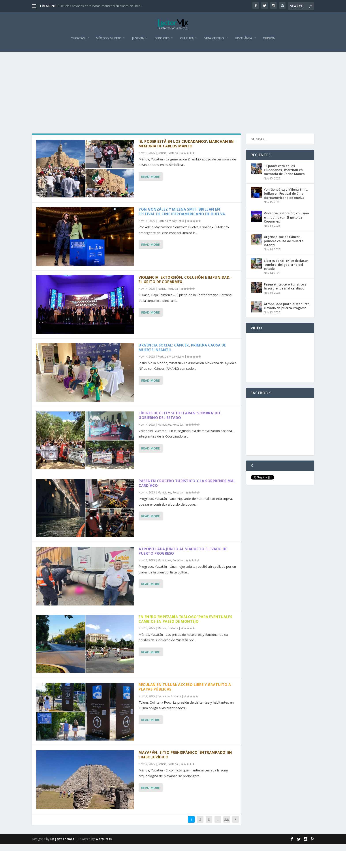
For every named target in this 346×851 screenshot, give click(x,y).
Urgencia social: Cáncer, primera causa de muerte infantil (182, 354)
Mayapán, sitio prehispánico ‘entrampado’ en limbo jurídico (185, 762)
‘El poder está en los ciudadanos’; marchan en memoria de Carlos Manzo (186, 151)
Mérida (162, 635)
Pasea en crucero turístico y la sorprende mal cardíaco (187, 490)
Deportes (161, 45)
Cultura (187, 45)
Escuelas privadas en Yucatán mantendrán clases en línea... (101, 6)
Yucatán (78, 45)
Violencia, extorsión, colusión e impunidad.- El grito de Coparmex (185, 286)
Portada (173, 160)
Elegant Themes (62, 846)
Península (164, 703)
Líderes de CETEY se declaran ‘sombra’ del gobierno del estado (180, 422)
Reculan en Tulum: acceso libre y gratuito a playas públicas (185, 694)
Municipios (164, 432)
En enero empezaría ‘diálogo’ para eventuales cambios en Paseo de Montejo (185, 626)
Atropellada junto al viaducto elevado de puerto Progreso (183, 558)
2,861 (226, 829)
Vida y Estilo (214, 45)
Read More (150, 183)
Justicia (138, 45)
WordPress (104, 846)
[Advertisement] (173, 92)
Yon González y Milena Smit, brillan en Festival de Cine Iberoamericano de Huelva (182, 218)
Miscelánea (243, 45)
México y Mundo (108, 45)
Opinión (269, 45)
